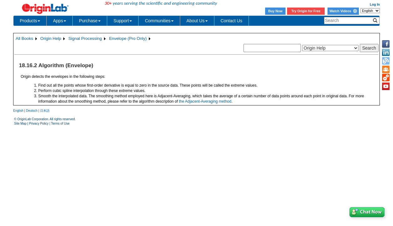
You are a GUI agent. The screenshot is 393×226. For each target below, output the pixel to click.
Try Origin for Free (306, 11)
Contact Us (231, 20)
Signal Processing (85, 38)
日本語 (45, 110)
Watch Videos (343, 11)
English (18, 110)
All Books (24, 38)
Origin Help (50, 38)
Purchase (90, 20)
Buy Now (275, 11)
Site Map (20, 123)
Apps (59, 20)
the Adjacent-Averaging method (205, 101)
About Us (197, 20)
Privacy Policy (39, 123)
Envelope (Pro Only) (128, 38)
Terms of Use (60, 123)
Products (30, 20)
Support (122, 20)
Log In (375, 4)
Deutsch (32, 110)
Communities (159, 20)
